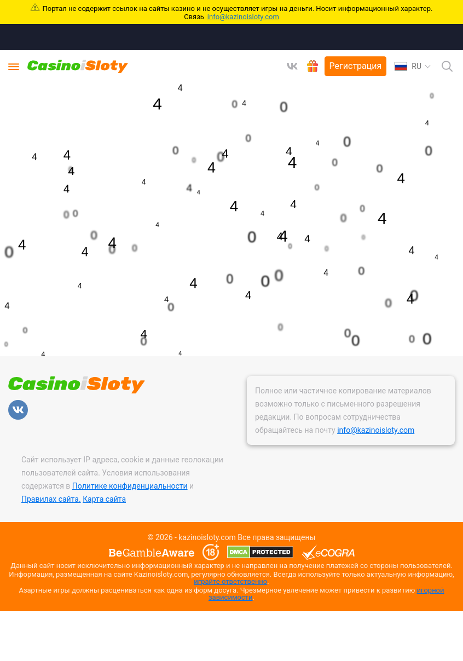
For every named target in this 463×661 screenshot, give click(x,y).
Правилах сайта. (51, 499)
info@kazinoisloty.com (243, 17)
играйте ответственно (230, 581)
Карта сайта (104, 499)
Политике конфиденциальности (130, 486)
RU (408, 66)
